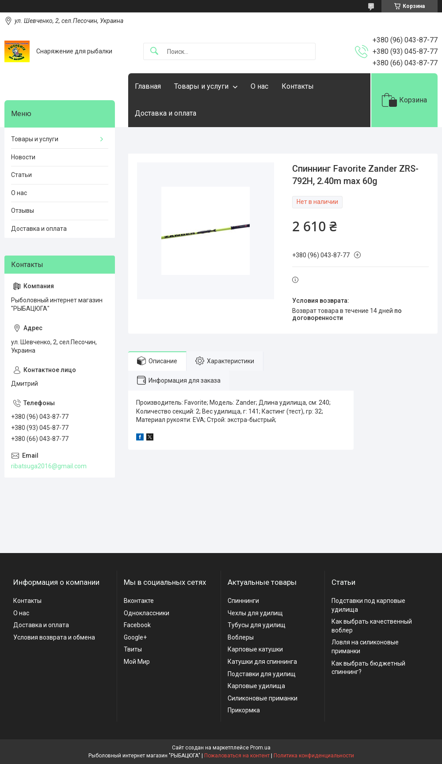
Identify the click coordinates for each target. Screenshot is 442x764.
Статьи (21, 174)
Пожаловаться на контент (237, 756)
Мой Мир (137, 661)
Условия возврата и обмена (54, 637)
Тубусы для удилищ (257, 625)
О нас (259, 86)
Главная (148, 86)
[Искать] (154, 51)
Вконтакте (139, 600)
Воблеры (241, 637)
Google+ (135, 637)
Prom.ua (260, 748)
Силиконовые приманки (262, 698)
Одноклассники (146, 613)
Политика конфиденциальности (314, 756)
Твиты (133, 649)
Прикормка (244, 710)
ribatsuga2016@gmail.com (49, 466)
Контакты (298, 86)
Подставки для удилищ (262, 673)
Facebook (137, 625)
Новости (23, 157)
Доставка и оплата (165, 113)
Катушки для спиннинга (262, 661)
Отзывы (22, 210)
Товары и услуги (201, 86)
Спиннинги (243, 600)
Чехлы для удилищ (255, 613)
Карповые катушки (255, 649)
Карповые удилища (256, 685)
